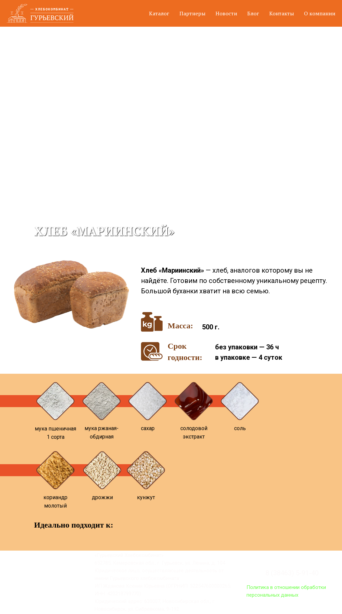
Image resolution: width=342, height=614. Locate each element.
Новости (226, 13)
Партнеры (192, 13)
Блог (253, 13)
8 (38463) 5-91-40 (292, 573)
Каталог (159, 13)
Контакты (281, 13)
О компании (319, 13)
